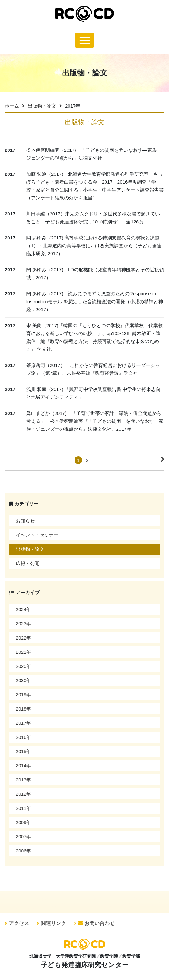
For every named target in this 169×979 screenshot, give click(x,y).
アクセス (19, 923)
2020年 (23, 666)
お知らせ (25, 520)
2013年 (23, 779)
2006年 (23, 850)
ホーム (12, 106)
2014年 (23, 765)
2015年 (23, 751)
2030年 (23, 680)
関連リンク (53, 923)
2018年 (23, 708)
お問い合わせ (96, 923)
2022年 (23, 637)
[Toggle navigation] (84, 40)
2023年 (23, 623)
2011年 (23, 808)
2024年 (23, 609)
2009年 (23, 822)
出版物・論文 (42, 106)
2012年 (23, 794)
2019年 (23, 694)
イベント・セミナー (37, 535)
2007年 (23, 836)
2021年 (23, 652)
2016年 (23, 737)
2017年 (23, 723)
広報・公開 (27, 563)
